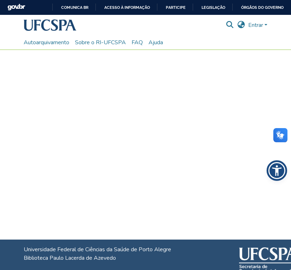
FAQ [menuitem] (137, 42)
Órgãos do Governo (262, 7)
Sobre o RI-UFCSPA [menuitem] (100, 42)
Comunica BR (74, 7)
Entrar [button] (256, 25)
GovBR (16, 7)
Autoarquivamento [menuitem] (46, 42)
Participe (176, 7)
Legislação (213, 7)
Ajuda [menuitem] (156, 42)
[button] (50, 25)
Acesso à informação (127, 7)
